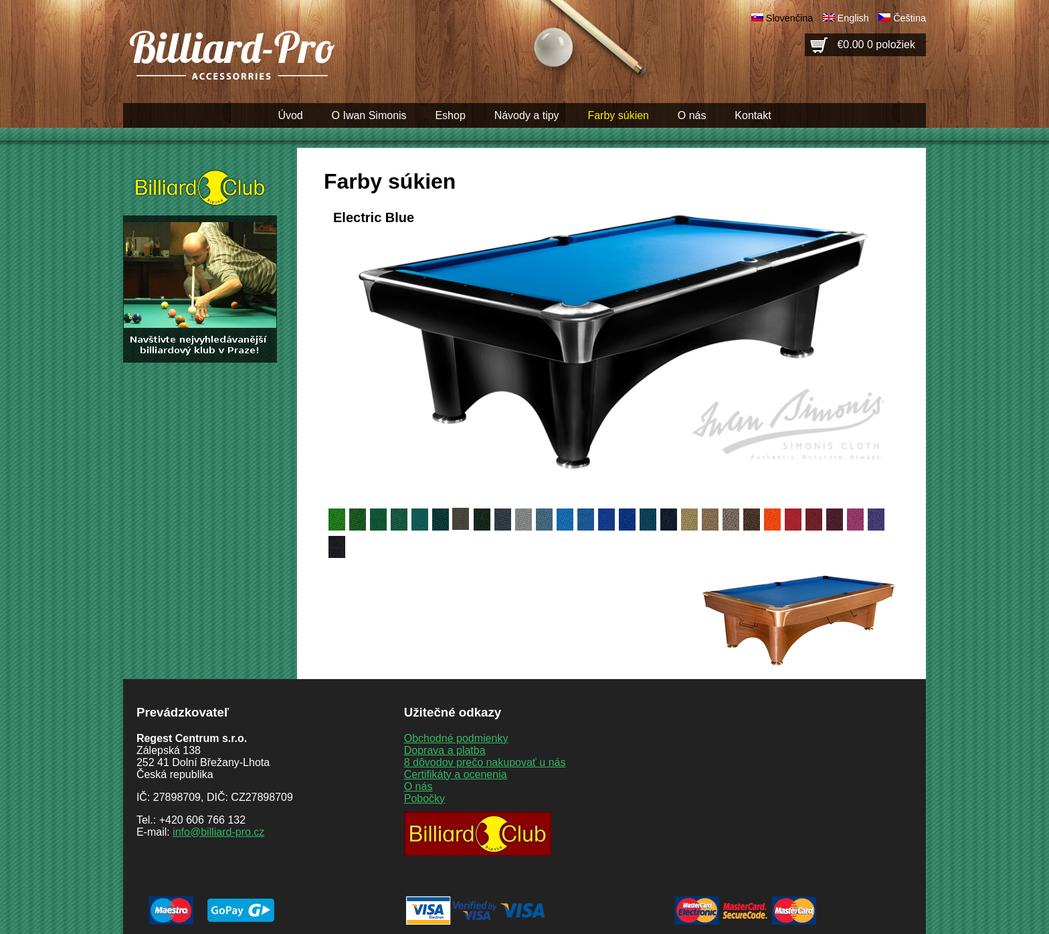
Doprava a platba (445, 750)
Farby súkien (618, 115)
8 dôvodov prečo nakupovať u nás (485, 762)
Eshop (450, 115)
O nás (692, 115)
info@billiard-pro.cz (218, 832)
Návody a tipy (526, 115)
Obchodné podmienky (456, 738)
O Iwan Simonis (369, 115)
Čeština (909, 18)
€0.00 (876, 44)
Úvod (290, 115)
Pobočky (424, 798)
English (853, 18)
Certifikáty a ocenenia (455, 774)
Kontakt (753, 115)
